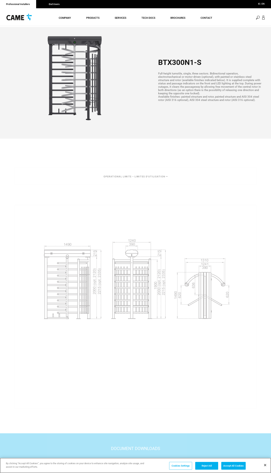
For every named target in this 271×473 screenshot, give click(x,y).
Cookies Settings (181, 465)
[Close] (265, 465)
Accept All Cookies (233, 465)
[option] (74, 82)
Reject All (207, 465)
